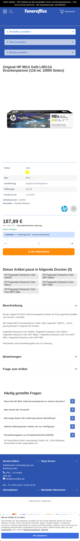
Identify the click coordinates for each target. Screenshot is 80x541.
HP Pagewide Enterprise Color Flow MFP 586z (19, 290)
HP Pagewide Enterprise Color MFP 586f (58, 283)
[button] (40, 305)
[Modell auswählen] (40, 52)
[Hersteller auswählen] (40, 32)
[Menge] (39, 243)
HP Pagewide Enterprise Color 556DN (19, 276)
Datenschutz (34, 501)
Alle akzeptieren (40, 536)
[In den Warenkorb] (39, 251)
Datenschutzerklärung (31, 530)
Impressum (46, 501)
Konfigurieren (6, 530)
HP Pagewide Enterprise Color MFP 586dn (58, 276)
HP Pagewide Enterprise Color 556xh (19, 283)
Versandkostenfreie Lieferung (29, 225)
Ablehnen (44, 530)
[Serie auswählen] (40, 42)
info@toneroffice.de (15, 479)
